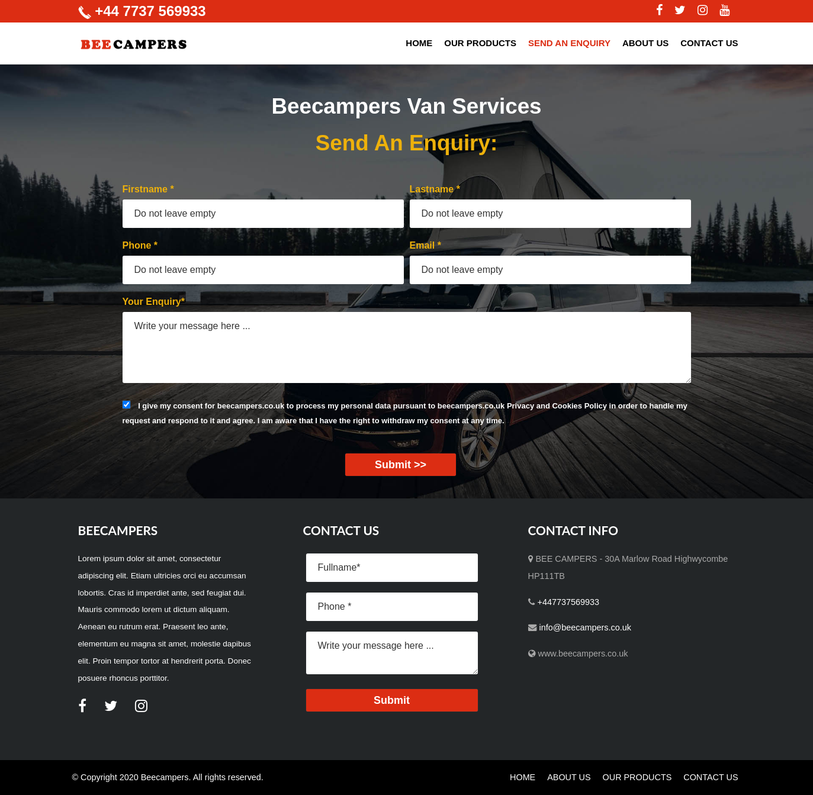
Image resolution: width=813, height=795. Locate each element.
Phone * (140, 245)
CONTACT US (709, 43)
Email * (425, 245)
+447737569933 (568, 602)
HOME (419, 43)
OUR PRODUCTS (480, 43)
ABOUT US (645, 43)
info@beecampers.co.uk (585, 627)
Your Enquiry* (154, 302)
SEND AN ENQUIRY (569, 43)
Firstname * (148, 189)
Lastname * (435, 189)
